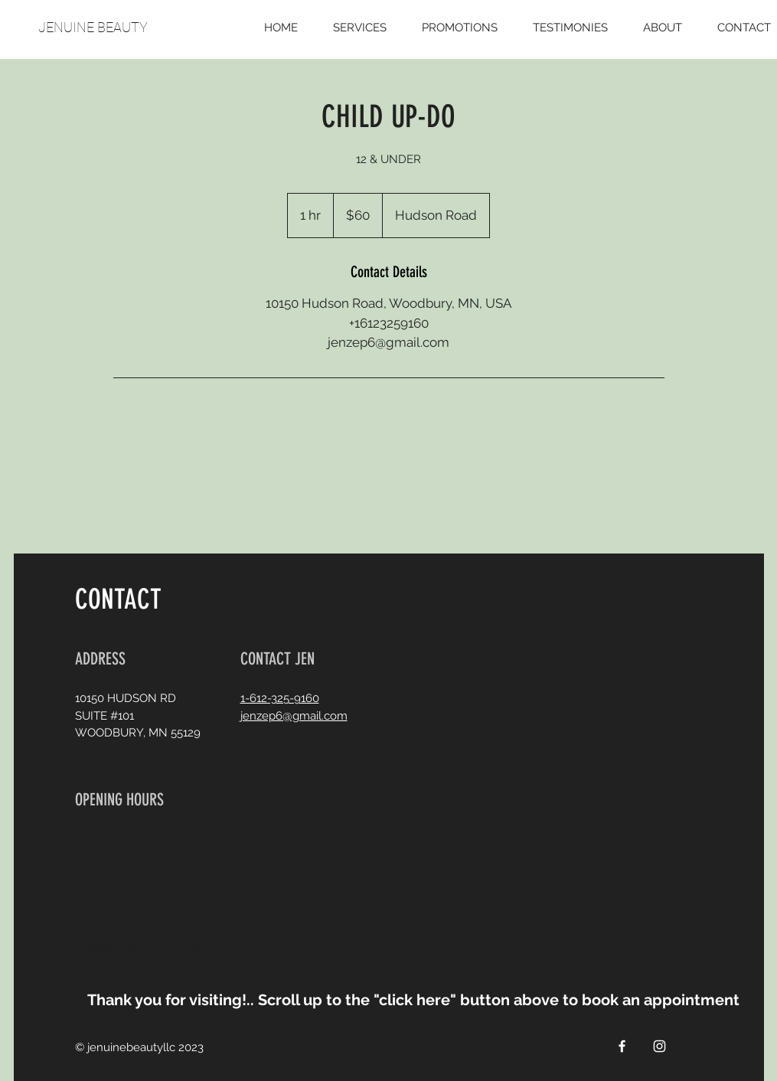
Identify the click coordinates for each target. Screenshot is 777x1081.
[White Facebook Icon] (622, 1046)
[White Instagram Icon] (659, 1046)
